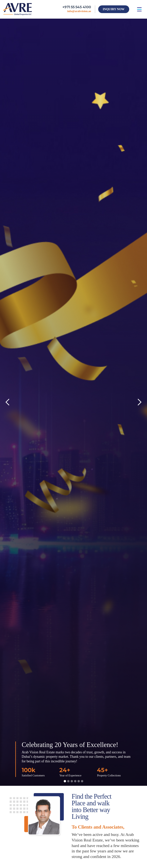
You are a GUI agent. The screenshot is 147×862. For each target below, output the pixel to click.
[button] (139, 9)
